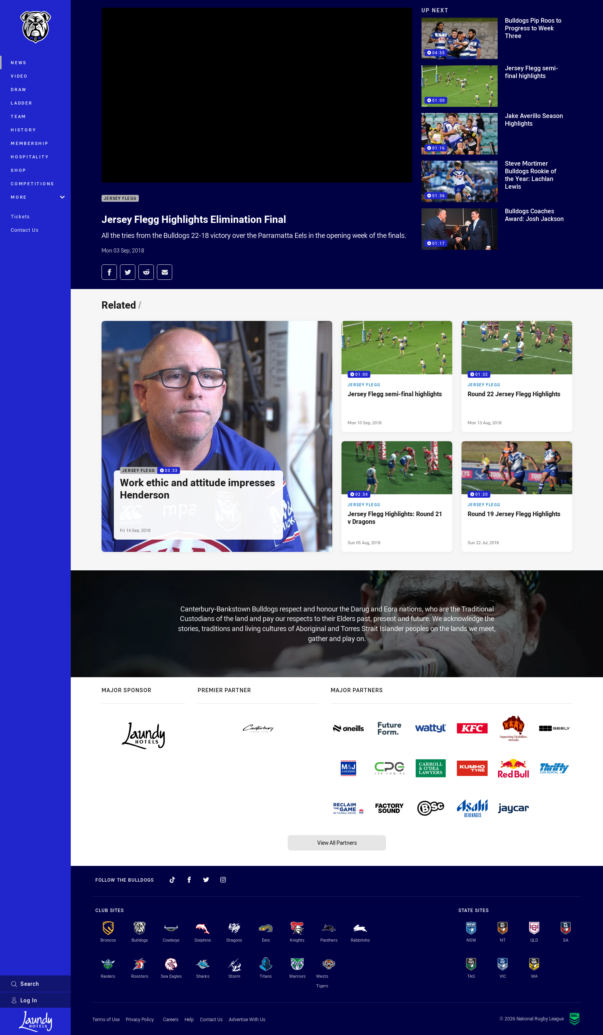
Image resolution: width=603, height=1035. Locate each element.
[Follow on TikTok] (172, 880)
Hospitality (30, 156)
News (19, 62)
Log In (24, 1000)
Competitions (33, 183)
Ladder (22, 103)
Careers (170, 1019)
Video (19, 76)
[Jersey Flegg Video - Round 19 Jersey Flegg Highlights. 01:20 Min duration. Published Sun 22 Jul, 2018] (516, 496)
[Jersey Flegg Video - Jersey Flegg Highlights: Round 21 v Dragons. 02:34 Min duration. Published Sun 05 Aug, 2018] (396, 496)
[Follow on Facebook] (189, 880)
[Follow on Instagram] (223, 880)
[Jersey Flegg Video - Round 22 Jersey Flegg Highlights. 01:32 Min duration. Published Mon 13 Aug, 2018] (516, 376)
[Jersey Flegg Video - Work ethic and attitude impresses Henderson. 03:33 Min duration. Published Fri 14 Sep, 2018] (217, 436)
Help (189, 1019)
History (23, 130)
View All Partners (337, 842)
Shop (19, 170)
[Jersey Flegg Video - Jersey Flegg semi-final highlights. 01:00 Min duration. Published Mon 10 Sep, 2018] (396, 376)
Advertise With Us (247, 1019)
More (38, 197)
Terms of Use (106, 1019)
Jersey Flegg (120, 198)
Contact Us (25, 229)
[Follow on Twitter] (206, 880)
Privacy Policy (140, 1019)
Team (19, 116)
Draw (19, 89)
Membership (30, 143)
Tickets (20, 216)
